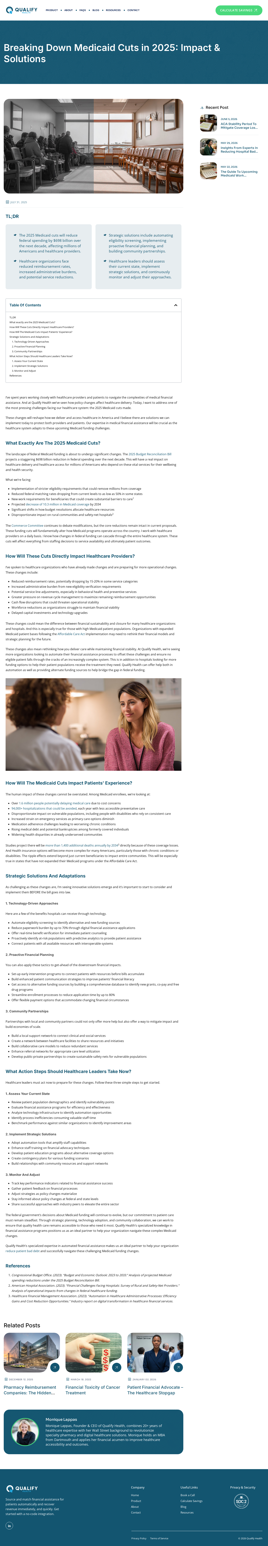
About (68, 10)
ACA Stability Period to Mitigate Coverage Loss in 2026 (239, 126)
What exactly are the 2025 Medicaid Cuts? (32, 322)
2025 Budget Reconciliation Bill (150, 454)
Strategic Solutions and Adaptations (29, 336)
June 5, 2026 (229, 119)
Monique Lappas (61, 1419)
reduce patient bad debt (23, 1251)
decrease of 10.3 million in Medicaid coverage (57, 504)
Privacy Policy (138, 1538)
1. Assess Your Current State (27, 361)
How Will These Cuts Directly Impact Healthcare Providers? (41, 327)
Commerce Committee (27, 526)
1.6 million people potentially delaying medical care (54, 803)
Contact (133, 10)
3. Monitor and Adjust (24, 370)
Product (52, 10)
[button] (176, 305)
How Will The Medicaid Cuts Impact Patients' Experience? (40, 332)
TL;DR (12, 317)
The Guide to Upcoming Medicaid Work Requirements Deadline (239, 173)
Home (135, 1495)
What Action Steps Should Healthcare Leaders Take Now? (41, 356)
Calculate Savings (191, 1501)
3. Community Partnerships (27, 351)
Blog (95, 10)
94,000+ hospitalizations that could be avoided (44, 808)
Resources (113, 10)
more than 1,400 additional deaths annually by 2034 (81, 845)
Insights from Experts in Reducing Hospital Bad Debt (239, 150)
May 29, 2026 (229, 143)
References (15, 375)
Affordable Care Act (71, 634)
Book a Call (188, 1495)
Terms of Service (159, 1538)
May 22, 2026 (229, 166)
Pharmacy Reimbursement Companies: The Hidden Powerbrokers (30, 1393)
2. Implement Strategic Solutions (30, 366)
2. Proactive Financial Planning (28, 346)
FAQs (82, 10)
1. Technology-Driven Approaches (30, 341)
